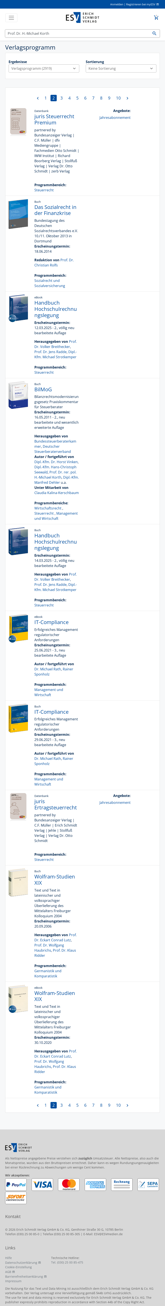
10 (118, 98)
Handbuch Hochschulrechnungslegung (55, 309)
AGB (8, 1272)
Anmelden (116, 4)
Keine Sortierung (122, 68)
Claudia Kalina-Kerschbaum (56, 492)
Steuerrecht (44, 190)
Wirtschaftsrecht (47, 508)
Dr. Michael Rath (47, 669)
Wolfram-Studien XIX (54, 879)
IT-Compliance (51, 622)
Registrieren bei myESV (140, 4)
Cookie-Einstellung (18, 1267)
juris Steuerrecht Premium (54, 119)
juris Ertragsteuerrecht (55, 804)
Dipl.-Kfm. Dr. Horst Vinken (56, 462)
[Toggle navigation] (11, 18)
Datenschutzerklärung (21, 1263)
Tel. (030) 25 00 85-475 (67, 1262)
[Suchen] (77, 33)
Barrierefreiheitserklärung (24, 1276)
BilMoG (43, 389)
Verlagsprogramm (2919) (45, 68)
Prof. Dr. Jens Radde (50, 351)
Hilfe (8, 1258)
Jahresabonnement (115, 117)
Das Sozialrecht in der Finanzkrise (55, 210)
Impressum (13, 1281)
